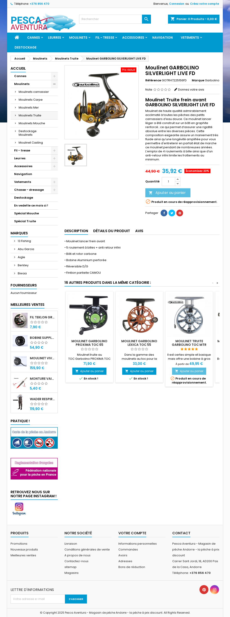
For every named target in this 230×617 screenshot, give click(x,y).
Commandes (128, 549)
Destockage (25, 47)
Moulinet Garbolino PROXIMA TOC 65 (89, 343)
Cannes (33, 37)
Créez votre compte (204, 4)
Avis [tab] (139, 230)
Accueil (18, 68)
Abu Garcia (25, 249)
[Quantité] (168, 181)
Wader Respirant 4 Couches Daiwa (43, 399)
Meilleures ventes (23, 555)
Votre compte (132, 533)
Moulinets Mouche (32, 123)
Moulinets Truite (30, 115)
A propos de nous (77, 555)
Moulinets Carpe (31, 100)
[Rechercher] (115, 19)
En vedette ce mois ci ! (31, 205)
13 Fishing (24, 241)
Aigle (21, 257)
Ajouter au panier (167, 192)
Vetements (190, 37)
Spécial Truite (25, 221)
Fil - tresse (104, 37)
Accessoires (133, 37)
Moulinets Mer (29, 107)
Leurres (54, 37)
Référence (153, 80)
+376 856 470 (39, 4)
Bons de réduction (131, 567)
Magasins (71, 573)
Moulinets (78, 37)
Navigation (162, 37)
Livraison (70, 544)
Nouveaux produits (24, 549)
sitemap (70, 567)
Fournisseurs (24, 285)
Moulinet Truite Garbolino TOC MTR (189, 343)
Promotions (19, 544)
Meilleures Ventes (27, 304)
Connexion (176, 4)
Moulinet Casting (31, 142)
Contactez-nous (76, 561)
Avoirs (122, 555)
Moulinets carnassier (34, 92)
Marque (198, 80)
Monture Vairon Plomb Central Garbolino (43, 378)
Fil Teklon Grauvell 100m (43, 317)
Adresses (125, 561)
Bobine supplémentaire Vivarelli (43, 338)
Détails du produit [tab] (111, 230)
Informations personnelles (137, 544)
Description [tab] (76, 230)
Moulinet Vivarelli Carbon (43, 358)
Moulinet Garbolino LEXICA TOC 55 (139, 343)
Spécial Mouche (26, 213)
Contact (181, 533)
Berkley (23, 265)
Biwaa (22, 273)
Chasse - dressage (29, 190)
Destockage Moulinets (28, 133)
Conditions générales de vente (87, 549)
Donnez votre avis (191, 89)
